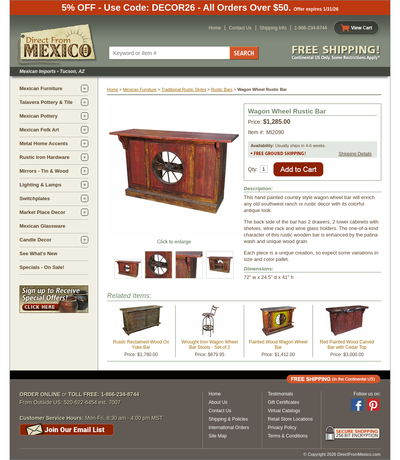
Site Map (218, 436)
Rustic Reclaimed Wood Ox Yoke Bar (141, 344)
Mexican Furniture (40, 88)
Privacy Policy (282, 427)
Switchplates (34, 198)
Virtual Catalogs (284, 410)
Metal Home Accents (43, 143)
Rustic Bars (221, 89)
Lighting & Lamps (40, 185)
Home (215, 28)
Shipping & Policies (228, 419)
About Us (218, 402)
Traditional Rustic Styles (183, 89)
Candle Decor (35, 240)
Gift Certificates (283, 402)
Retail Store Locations (290, 419)
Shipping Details (355, 154)
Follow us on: (367, 394)
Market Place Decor (42, 212)
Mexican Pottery (38, 116)
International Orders (229, 427)
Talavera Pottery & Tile (46, 102)
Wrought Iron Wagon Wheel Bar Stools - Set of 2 (209, 344)
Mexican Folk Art (39, 130)
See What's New (38, 253)
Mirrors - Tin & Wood (43, 171)
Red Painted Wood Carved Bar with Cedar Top (347, 344)
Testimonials (280, 394)
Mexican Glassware (42, 226)
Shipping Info (273, 28)
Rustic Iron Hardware (44, 157)
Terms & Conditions (288, 436)
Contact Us (240, 28)
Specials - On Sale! (41, 267)
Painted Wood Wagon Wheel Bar (278, 344)
